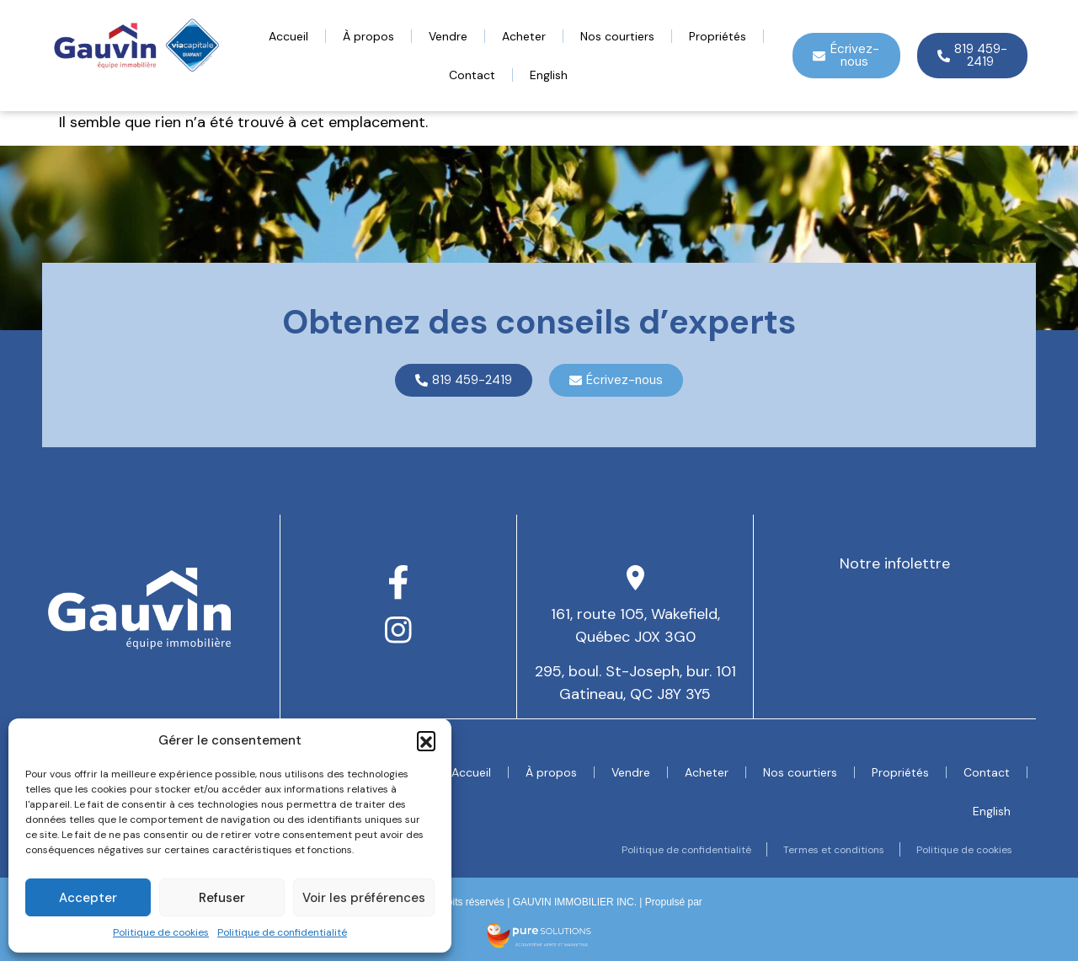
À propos (368, 36)
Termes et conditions (829, 850)
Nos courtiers (617, 36)
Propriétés (717, 36)
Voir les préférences (363, 897)
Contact (472, 75)
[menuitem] (548, 75)
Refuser (222, 897)
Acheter (524, 36)
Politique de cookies (161, 932)
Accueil (288, 36)
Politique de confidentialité (282, 932)
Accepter (88, 897)
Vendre (448, 36)
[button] (426, 740)
